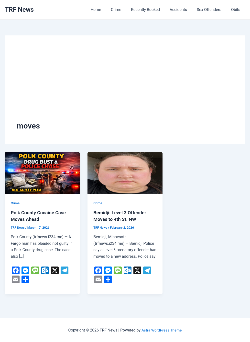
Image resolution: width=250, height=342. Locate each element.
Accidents (183, 9)
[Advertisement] (125, 84)
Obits (236, 9)
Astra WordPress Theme (162, 329)
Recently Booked (152, 9)
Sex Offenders (212, 9)
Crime (125, 9)
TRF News (19, 9)
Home (106, 9)
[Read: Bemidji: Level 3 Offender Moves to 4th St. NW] (124, 172)
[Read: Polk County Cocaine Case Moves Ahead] (42, 172)
